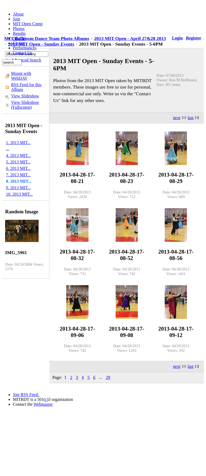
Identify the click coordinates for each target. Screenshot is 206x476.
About (18, 14)
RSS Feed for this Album (26, 87)
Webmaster (43, 404)
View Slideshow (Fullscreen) (25, 104)
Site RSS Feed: (26, 394)
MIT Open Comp (28, 23)
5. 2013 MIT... (18, 162)
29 (108, 377)
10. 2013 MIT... (19, 194)
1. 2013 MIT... (18, 142)
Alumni (19, 38)
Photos (19, 28)
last (191, 117)
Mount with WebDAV (21, 75)
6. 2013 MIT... (18, 168)
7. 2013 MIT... (18, 175)
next (177, 117)
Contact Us (22, 52)
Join (16, 19)
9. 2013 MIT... (18, 187)
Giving (19, 43)
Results (19, 33)
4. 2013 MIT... (18, 155)
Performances (24, 48)
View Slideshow (25, 96)
